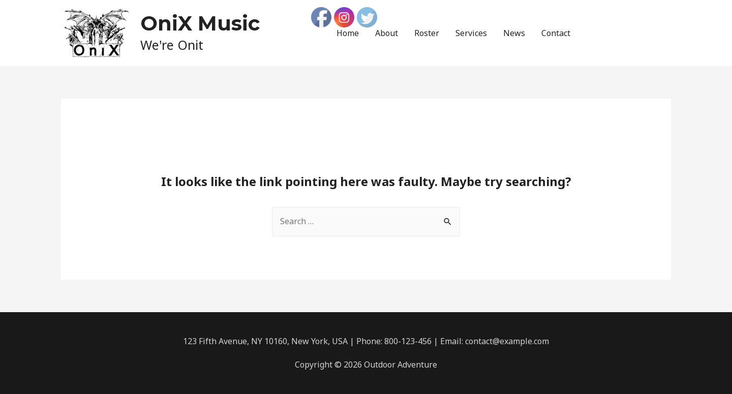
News (514, 33)
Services (471, 33)
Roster (426, 33)
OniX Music (200, 23)
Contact (555, 33)
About (386, 33)
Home (348, 33)
